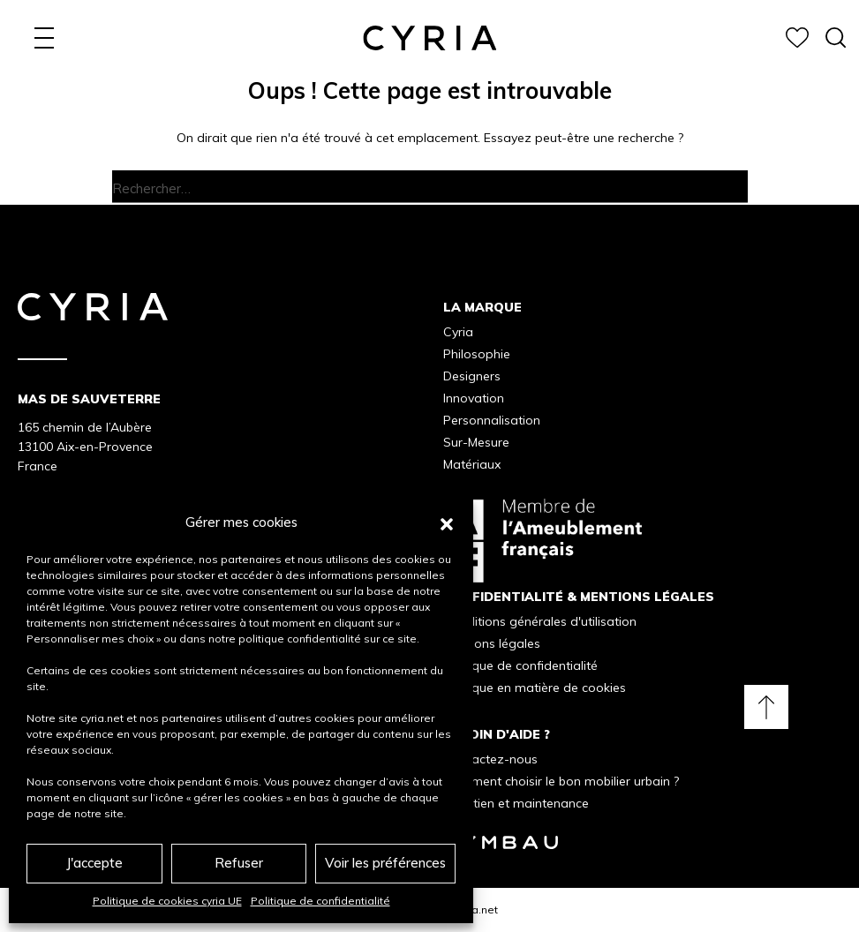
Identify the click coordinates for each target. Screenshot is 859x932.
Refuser (239, 862)
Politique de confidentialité (320, 900)
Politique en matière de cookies (534, 687)
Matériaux (472, 464)
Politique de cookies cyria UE (167, 900)
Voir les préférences (385, 862)
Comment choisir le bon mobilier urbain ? (561, 781)
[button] (447, 522)
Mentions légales (491, 643)
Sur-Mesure (476, 442)
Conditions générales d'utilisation (540, 621)
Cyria (458, 332)
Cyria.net (475, 909)
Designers (472, 376)
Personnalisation (491, 420)
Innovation (473, 398)
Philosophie (476, 354)
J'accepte (94, 862)
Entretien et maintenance (516, 803)
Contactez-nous (490, 759)
